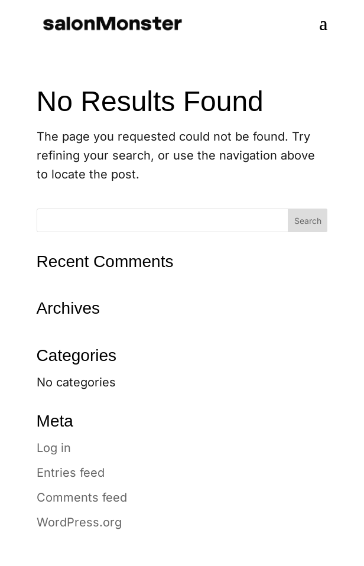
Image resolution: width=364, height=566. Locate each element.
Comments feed (82, 497)
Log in (54, 448)
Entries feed (71, 473)
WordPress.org (79, 522)
